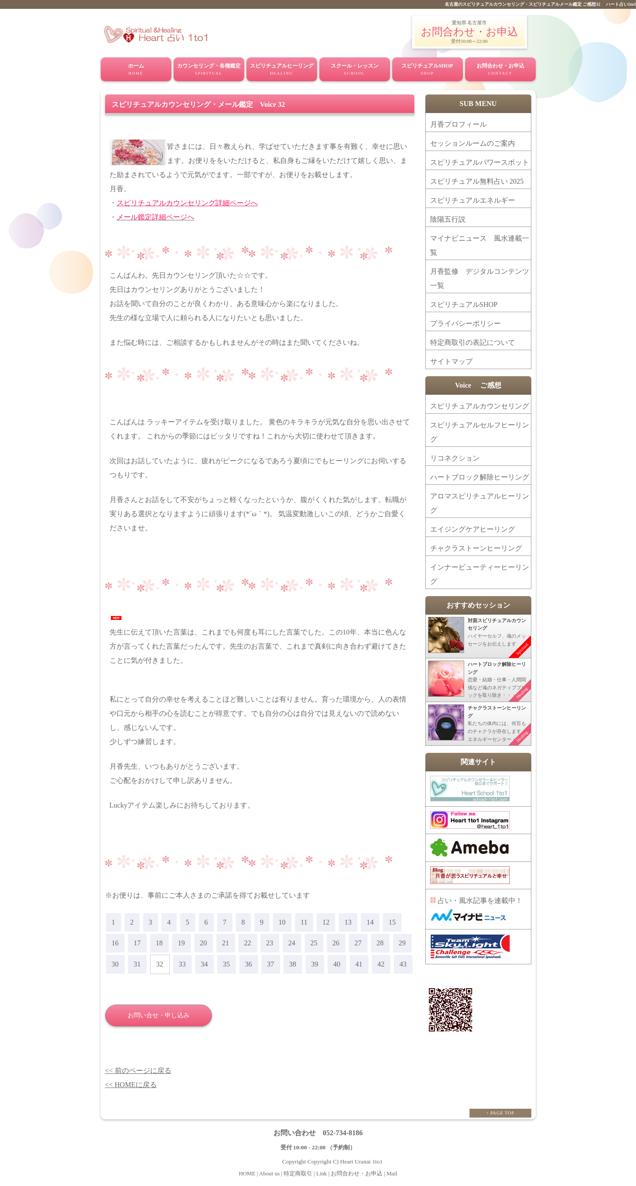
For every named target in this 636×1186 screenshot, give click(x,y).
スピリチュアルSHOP (427, 70)
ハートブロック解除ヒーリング (479, 477)
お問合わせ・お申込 (469, 32)
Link (321, 1174)
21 (225, 943)
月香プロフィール (458, 124)
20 (203, 943)
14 (370, 922)
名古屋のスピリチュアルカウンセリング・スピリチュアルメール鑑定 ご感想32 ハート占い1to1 (540, 4)
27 (358, 943)
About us (270, 1174)
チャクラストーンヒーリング (476, 548)
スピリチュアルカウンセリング (479, 406)
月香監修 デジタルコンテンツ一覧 (479, 278)
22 (247, 943)
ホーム (136, 70)
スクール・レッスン (354, 70)
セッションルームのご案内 (472, 143)
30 (115, 964)
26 (336, 943)
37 (270, 964)
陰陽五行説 (448, 219)
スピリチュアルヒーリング (281, 70)
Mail (391, 1174)
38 (292, 964)
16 (115, 943)
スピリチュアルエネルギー (472, 200)
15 (392, 922)
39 (314, 964)
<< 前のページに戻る (138, 1070)
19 (181, 943)
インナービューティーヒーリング (479, 574)
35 (226, 964)
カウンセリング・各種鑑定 (209, 70)
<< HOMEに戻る (131, 1084)
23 (269, 943)
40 (337, 964)
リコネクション (455, 458)
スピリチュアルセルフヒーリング (479, 432)
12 (325, 922)
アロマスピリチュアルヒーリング (479, 503)
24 (291, 943)
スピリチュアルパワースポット (479, 162)
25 (314, 943)
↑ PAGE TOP (500, 1112)
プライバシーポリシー (465, 323)
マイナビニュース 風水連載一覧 (479, 245)
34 (204, 964)
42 (381, 964)
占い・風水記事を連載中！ (476, 910)
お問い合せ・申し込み (158, 1015)
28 (380, 943)
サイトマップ (451, 361)
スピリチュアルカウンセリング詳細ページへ (187, 203)
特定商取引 (297, 1174)
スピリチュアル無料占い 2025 (477, 181)
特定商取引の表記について (472, 342)
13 (348, 922)
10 (282, 922)
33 (182, 964)
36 (248, 964)
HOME (248, 1174)
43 (403, 964)
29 (402, 943)
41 (359, 964)
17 (137, 943)
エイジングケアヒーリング (472, 529)
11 (304, 922)
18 (159, 943)
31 (137, 964)
